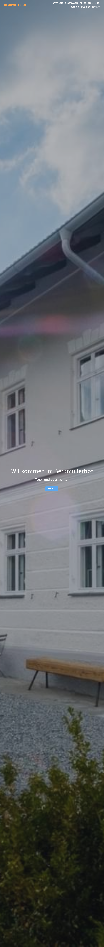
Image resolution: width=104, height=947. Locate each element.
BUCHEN (52, 488)
